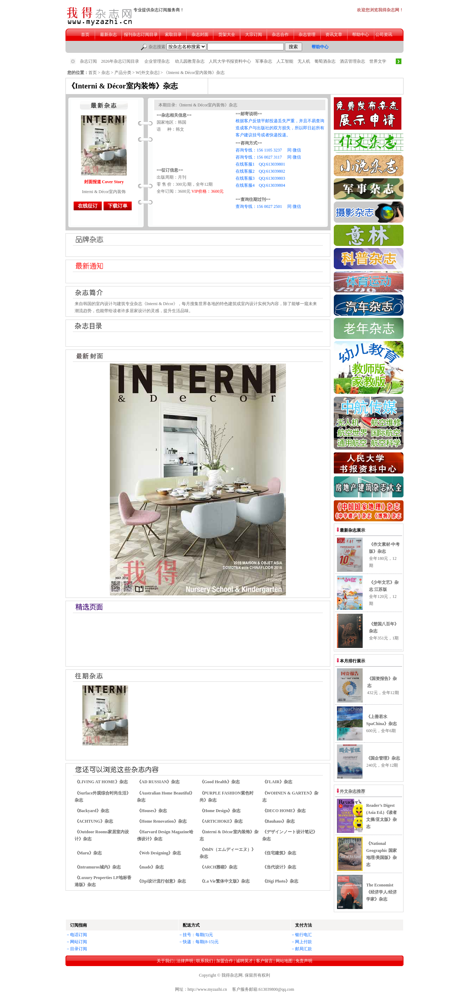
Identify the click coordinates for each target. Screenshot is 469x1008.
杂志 (105, 72)
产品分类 (122, 72)
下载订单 (117, 206)
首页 (92, 72)
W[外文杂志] (147, 72)
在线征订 (88, 206)
